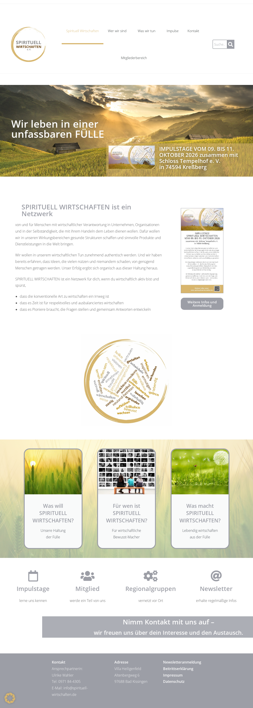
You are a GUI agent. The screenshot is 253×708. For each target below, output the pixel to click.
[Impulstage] (33, 575)
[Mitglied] (87, 575)
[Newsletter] (216, 575)
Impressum (173, 675)
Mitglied (87, 588)
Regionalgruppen (150, 588)
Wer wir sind (118, 31)
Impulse (173, 31)
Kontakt (194, 31)
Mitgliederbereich (134, 57)
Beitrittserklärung (178, 668)
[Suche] (230, 44)
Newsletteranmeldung (182, 662)
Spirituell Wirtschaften (82, 31)
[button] (10, 698)
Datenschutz (174, 681)
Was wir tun (148, 31)
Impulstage (33, 588)
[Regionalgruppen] (150, 575)
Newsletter (216, 588)
